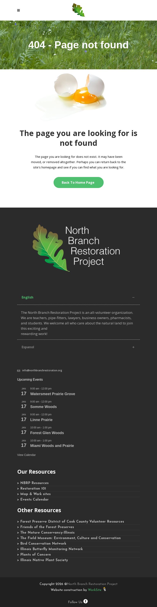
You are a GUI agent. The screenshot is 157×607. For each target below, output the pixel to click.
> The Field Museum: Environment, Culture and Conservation (69, 538)
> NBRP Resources (33, 483)
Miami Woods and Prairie (52, 446)
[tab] (78, 297)
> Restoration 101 (31, 488)
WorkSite (94, 590)
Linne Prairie (41, 420)
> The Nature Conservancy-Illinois (46, 532)
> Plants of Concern (34, 554)
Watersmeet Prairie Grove (52, 394)
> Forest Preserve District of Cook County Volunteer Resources (70, 521)
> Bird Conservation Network (41, 543)
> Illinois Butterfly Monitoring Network (50, 549)
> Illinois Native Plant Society (42, 560)
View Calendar (26, 455)
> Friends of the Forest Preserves (45, 527)
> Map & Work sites (34, 494)
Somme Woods (43, 407)
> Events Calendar (33, 499)
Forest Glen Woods (47, 433)
